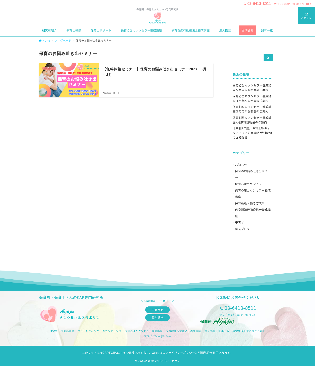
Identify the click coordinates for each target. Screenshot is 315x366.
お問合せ (157, 310)
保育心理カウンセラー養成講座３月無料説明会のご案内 (252, 109)
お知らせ (241, 165)
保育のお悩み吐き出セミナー (253, 174)
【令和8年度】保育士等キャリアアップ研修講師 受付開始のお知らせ (252, 132)
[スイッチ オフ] (306, 15)
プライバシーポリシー (157, 336)
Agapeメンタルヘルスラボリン (162, 360)
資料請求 (157, 317)
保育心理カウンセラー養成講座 (253, 193)
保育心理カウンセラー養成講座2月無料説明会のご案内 (252, 120)
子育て (239, 222)
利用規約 (204, 353)
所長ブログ (242, 229)
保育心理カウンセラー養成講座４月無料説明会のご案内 (252, 98)
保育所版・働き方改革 (250, 203)
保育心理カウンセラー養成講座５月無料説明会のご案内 (252, 87)
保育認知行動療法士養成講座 (253, 213)
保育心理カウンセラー (250, 184)
